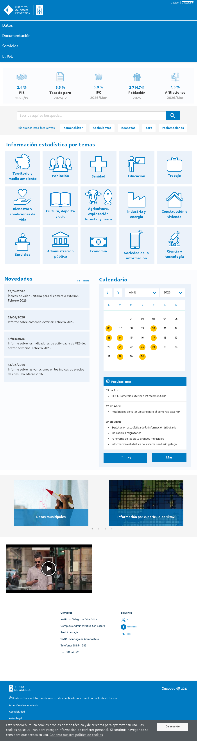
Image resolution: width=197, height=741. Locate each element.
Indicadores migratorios (126, 433)
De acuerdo (173, 726)
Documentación (16, 36)
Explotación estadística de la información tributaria (143, 427)
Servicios (10, 46)
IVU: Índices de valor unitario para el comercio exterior (145, 412)
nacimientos (102, 128)
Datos (7, 26)
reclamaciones (173, 128)
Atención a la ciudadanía (23, 705)
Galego (175, 3)
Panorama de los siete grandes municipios (137, 438)
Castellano (187, 3)
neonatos (128, 128)
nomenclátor (73, 128)
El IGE (7, 56)
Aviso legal (15, 718)
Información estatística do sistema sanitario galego (144, 444)
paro (148, 128)
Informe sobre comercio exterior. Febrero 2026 (40, 322)
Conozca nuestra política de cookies (76, 735)
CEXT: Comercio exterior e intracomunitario (138, 396)
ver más (83, 280)
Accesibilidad (17, 712)
